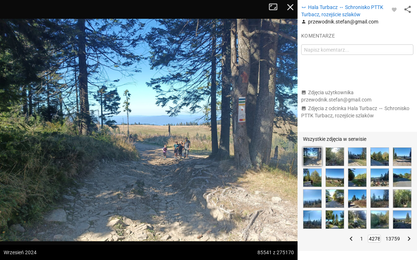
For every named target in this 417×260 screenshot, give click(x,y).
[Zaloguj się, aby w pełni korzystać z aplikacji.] (394, 9)
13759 (393, 239)
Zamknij (290, 7)
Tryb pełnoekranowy (276, 7)
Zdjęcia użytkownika (336, 96)
